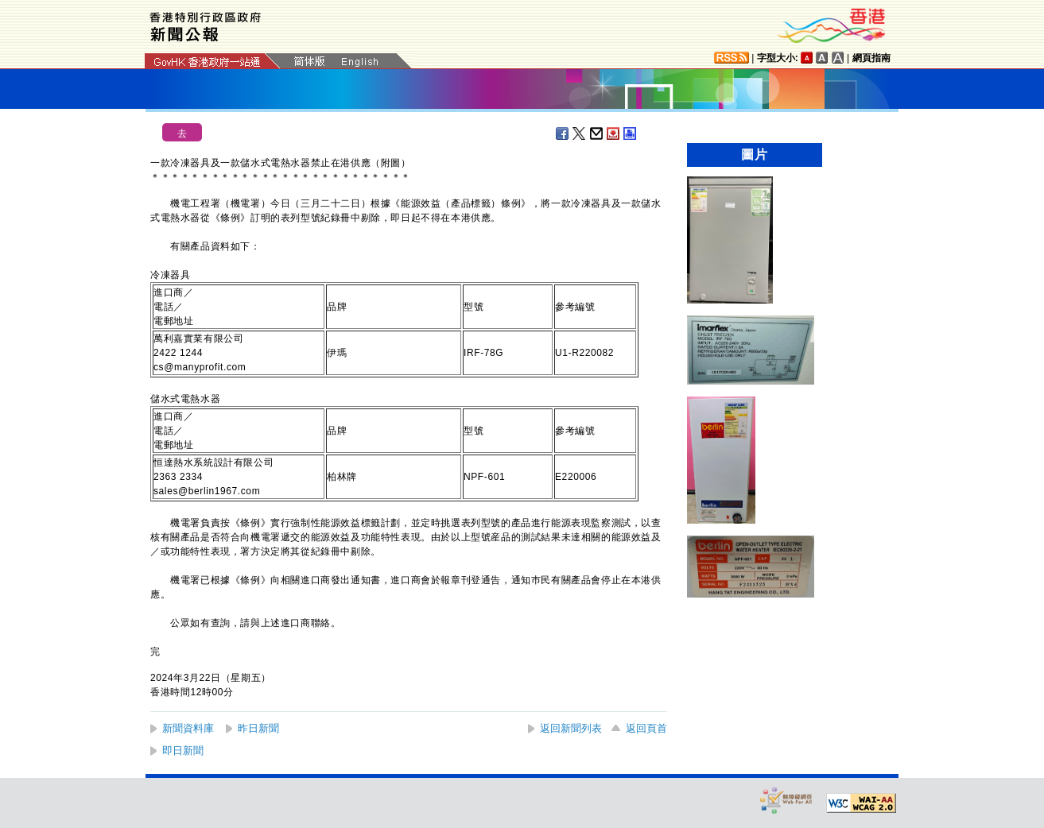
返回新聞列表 (571, 728)
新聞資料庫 (188, 728)
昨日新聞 (258, 728)
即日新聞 (183, 750)
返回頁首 (646, 728)
